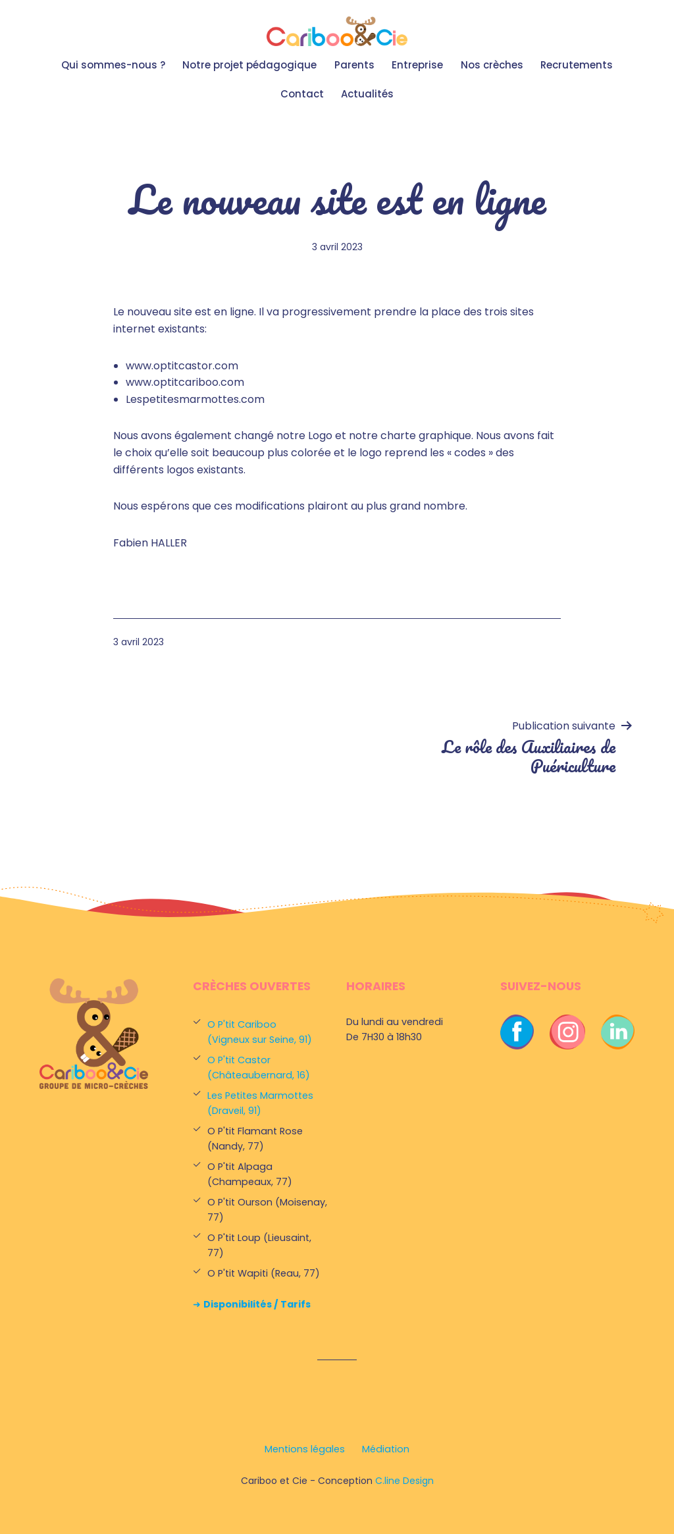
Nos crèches (492, 65)
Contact (302, 94)
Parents (354, 65)
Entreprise (417, 65)
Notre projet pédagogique (249, 65)
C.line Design (404, 1480)
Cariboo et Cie (337, 31)
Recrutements (576, 65)
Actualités (367, 94)
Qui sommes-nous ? (113, 65)
